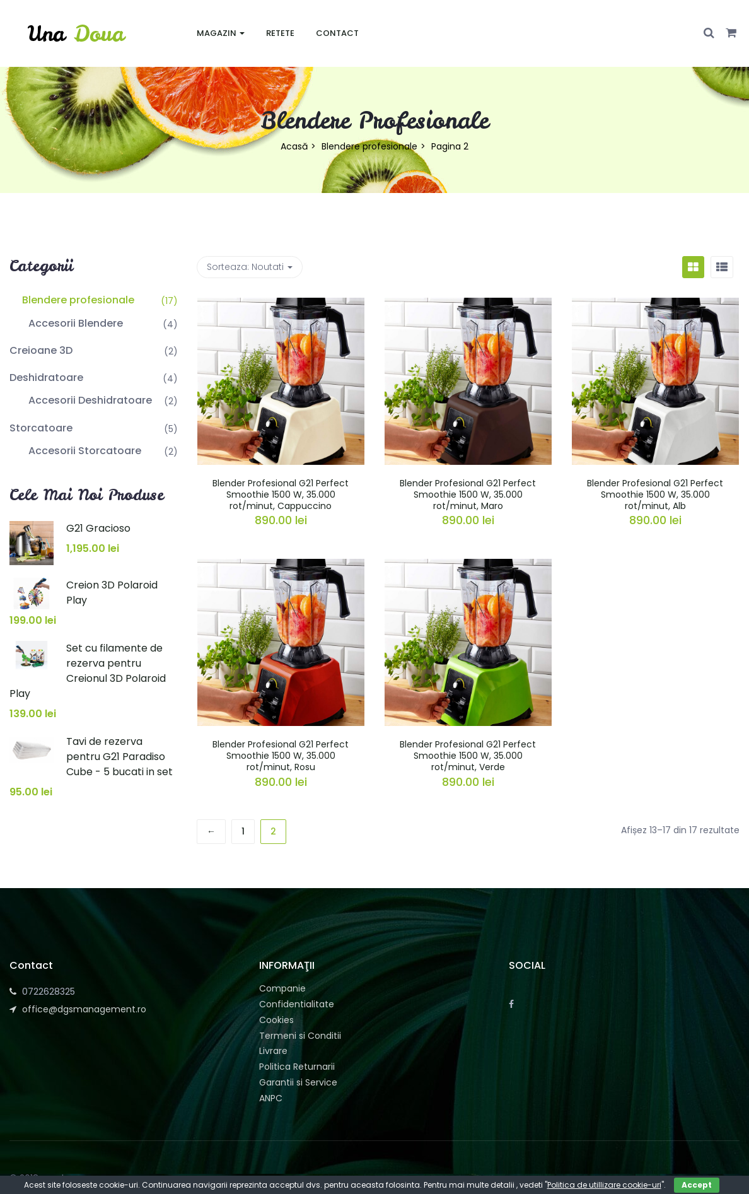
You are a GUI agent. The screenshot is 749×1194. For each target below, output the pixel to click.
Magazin (221, 33)
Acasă (294, 146)
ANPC (270, 1098)
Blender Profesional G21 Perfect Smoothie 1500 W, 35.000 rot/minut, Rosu (280, 755)
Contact (337, 33)
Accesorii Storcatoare (84, 450)
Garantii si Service (298, 1082)
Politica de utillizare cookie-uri (604, 1184)
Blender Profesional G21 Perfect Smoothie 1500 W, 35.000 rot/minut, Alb (655, 494)
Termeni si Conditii (300, 1035)
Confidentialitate (296, 1004)
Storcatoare (41, 428)
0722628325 (48, 991)
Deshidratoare (46, 377)
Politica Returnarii (297, 1066)
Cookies (276, 1020)
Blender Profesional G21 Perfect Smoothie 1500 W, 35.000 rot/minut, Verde (468, 755)
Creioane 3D (41, 350)
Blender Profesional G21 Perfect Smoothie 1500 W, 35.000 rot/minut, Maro (468, 494)
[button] (731, 33)
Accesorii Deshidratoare (90, 400)
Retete (280, 33)
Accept (697, 1184)
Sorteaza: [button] (250, 266)
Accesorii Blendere (75, 323)
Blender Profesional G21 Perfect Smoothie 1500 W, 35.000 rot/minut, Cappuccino (280, 494)
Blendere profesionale (369, 146)
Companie (282, 988)
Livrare (273, 1051)
